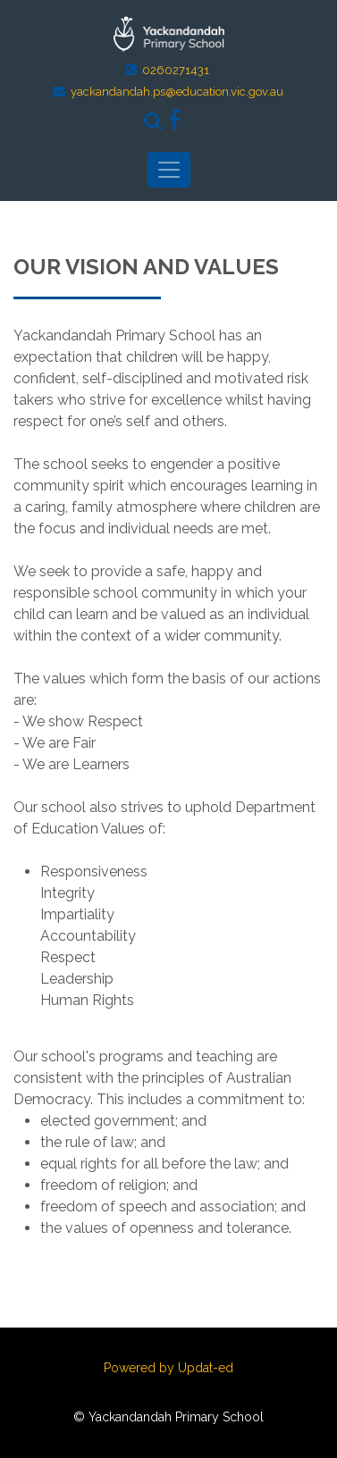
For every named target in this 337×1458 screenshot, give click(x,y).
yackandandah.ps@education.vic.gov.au (177, 91)
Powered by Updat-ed (168, 1368)
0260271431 (175, 70)
